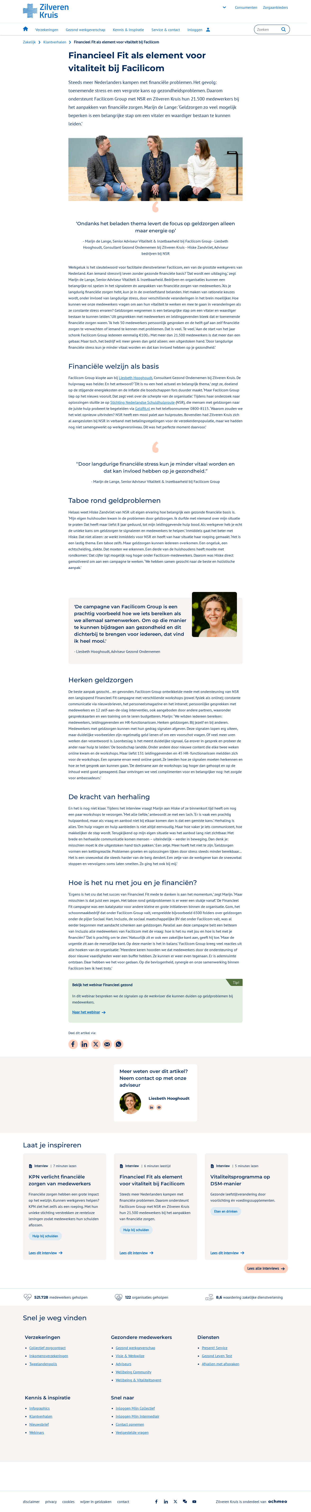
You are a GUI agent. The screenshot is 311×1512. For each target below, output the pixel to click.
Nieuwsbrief (39, 1453)
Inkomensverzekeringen (48, 1384)
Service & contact (165, 29)
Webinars (36, 1461)
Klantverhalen (54, 42)
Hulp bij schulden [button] (45, 1265)
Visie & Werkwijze (130, 1384)
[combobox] (272, 29)
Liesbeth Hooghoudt (135, 377)
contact (123, 1501)
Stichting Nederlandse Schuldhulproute (142, 402)
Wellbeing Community (133, 1400)
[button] (283, 29)
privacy (51, 1501)
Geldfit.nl (142, 408)
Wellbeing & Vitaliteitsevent (138, 1408)
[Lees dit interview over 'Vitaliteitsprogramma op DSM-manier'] (246, 1281)
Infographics (39, 1436)
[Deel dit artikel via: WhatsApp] (118, 1044)
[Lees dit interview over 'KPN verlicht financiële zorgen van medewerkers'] (65, 1281)
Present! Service (214, 1376)
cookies (68, 1501)
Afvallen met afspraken (220, 1392)
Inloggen (198, 29)
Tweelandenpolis (43, 1392)
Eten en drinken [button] (225, 1240)
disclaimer (31, 1501)
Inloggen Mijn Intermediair (137, 1445)
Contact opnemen (130, 1453)
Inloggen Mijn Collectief (135, 1436)
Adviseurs (123, 1392)
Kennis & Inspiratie (128, 29)
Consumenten (246, 7)
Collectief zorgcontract (47, 1376)
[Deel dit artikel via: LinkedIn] (84, 1044)
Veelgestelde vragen (132, 1461)
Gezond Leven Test (217, 1384)
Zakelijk (29, 42)
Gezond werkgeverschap (85, 29)
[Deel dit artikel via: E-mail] (107, 1044)
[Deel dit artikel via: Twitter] (96, 1044)
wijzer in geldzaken (95, 1501)
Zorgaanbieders (275, 7)
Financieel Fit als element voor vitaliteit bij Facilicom (116, 42)
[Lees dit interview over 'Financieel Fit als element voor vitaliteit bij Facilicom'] (155, 1281)
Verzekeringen (47, 29)
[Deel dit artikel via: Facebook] (73, 1044)
